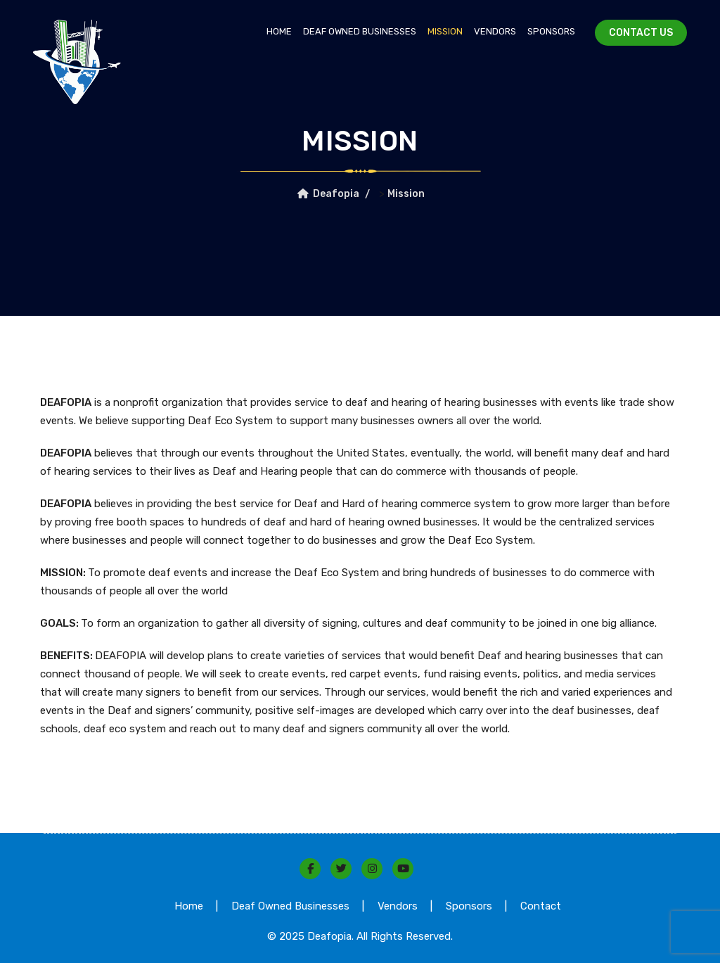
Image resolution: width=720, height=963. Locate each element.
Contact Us (641, 33)
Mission (445, 31)
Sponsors (551, 31)
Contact (540, 906)
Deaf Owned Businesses (359, 31)
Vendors (495, 31)
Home (279, 31)
